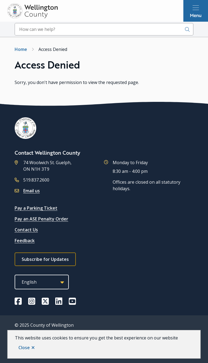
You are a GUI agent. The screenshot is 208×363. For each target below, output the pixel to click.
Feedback (25, 241)
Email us (31, 191)
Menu (196, 15)
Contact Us (26, 230)
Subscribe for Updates (45, 259)
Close (24, 348)
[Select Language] (42, 282)
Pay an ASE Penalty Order (41, 219)
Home (21, 49)
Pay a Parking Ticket (36, 208)
